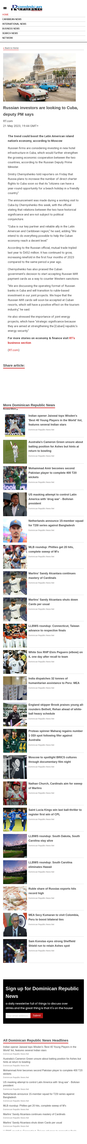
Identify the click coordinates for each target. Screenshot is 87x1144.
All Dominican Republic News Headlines (35, 1040)
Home (5, 14)
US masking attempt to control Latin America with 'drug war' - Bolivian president (52, 499)
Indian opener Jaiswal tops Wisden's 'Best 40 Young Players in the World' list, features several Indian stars (55, 420)
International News (14, 24)
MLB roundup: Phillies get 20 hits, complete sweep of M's (34, 1105)
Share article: (14, 365)
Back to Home (11, 48)
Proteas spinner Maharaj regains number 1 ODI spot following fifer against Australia (55, 735)
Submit (37, 1015)
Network (7, 38)
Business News (11, 28)
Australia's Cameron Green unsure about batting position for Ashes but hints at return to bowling (55, 446)
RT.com (13, 350)
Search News (10, 33)
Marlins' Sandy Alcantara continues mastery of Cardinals (34, 1114)
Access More (9, 409)
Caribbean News (11, 19)
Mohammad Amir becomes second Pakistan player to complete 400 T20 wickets (52, 473)
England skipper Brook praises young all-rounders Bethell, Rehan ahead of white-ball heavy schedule (56, 709)
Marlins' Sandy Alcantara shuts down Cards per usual (32, 1122)
